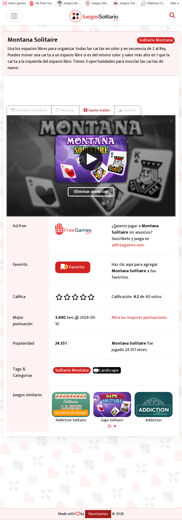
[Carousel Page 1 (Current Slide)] (109, 426)
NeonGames (98, 514)
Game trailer (97, 110)
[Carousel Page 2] (115, 426)
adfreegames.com (128, 245)
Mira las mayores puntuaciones (139, 317)
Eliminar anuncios (91, 191)
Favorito (73, 267)
